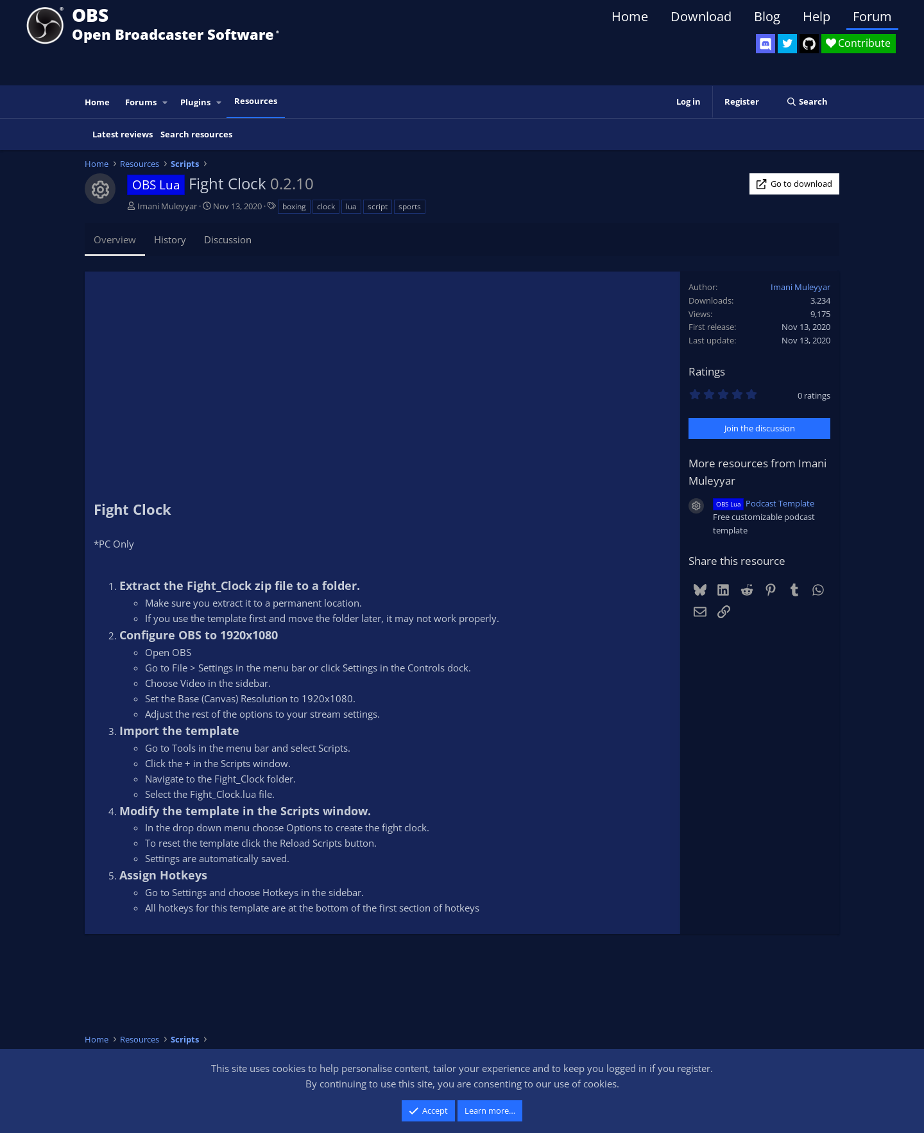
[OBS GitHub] (809, 43)
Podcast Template (763, 503)
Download (701, 16)
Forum (872, 16)
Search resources (196, 134)
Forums (141, 102)
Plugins (195, 102)
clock (326, 206)
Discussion (228, 239)
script (378, 206)
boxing (294, 206)
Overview (115, 239)
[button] (165, 102)
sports (409, 206)
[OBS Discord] (765, 43)
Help (816, 16)
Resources (255, 101)
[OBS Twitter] (787, 43)
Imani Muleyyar (167, 206)
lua (351, 206)
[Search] (806, 101)
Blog (767, 16)
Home (630, 16)
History (170, 239)
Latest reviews (122, 134)
